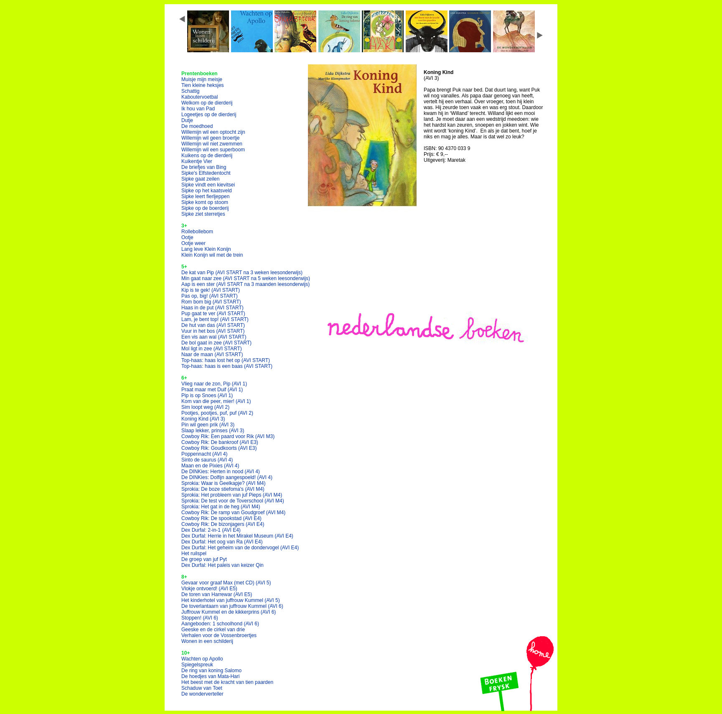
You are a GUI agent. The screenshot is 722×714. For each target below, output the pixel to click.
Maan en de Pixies (210, 466)
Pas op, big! (209, 296)
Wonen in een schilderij (207, 641)
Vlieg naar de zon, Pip (214, 384)
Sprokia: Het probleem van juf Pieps (231, 495)
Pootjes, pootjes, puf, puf (217, 413)
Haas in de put (212, 308)
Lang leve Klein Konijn (206, 249)
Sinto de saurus (207, 460)
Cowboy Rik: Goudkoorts (219, 448)
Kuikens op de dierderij (206, 155)
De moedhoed (197, 126)
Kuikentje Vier (196, 161)
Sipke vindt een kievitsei (208, 185)
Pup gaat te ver (213, 313)
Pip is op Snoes (207, 395)
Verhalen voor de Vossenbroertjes (219, 635)
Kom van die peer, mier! (216, 401)
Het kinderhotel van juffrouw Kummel (230, 600)
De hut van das (213, 325)
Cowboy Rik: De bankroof (219, 442)
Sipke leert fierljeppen (205, 196)
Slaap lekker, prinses (212, 431)
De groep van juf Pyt (204, 559)
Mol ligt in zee (211, 349)
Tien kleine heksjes (202, 85)
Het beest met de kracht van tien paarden (227, 682)
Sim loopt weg (205, 407)
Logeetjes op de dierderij (208, 114)
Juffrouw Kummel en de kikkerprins (228, 612)
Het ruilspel (193, 553)
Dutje (187, 120)
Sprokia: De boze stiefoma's (222, 489)
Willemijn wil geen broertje (210, 138)
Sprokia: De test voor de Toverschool (232, 501)
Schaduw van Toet (201, 688)
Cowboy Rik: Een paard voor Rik (228, 436)
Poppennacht (204, 454)
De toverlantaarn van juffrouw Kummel (232, 606)
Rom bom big (211, 302)
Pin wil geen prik (207, 425)
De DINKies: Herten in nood (220, 471)
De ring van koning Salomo (211, 670)
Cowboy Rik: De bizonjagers (222, 524)
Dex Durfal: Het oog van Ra (222, 542)
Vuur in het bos (213, 331)
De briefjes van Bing (203, 167)
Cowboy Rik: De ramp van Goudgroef (233, 512)
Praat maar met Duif (212, 390)
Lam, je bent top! (215, 319)
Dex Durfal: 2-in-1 (211, 530)
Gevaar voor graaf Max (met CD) (226, 583)
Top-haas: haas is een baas (226, 366)
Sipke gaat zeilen (200, 179)
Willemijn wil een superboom (213, 150)
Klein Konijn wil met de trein (212, 255)
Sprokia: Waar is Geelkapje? (223, 483)
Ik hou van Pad (198, 109)
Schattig (190, 91)
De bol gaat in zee (216, 343)
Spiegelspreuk (197, 665)
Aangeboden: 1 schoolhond (220, 624)
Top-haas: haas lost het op (225, 360)
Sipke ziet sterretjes (203, 214)
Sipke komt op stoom (204, 202)
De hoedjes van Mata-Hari (210, 676)
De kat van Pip (242, 272)
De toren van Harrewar (216, 594)
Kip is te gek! (210, 290)
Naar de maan (212, 354)
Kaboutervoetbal (199, 97)
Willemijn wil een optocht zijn (213, 132)
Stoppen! (199, 618)
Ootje (187, 237)
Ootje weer (193, 243)
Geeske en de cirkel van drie (213, 629)
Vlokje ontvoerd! (209, 589)
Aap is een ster (245, 284)
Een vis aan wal (213, 337)
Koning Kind (203, 419)
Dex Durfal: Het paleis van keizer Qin (222, 565)
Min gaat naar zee (245, 278)
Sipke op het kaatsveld (206, 191)
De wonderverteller (202, 694)
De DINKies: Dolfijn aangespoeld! (226, 477)
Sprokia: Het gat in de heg (220, 507)
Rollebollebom (197, 232)
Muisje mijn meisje (201, 79)
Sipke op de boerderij (205, 208)
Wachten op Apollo (202, 659)
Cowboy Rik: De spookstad (221, 518)
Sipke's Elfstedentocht (206, 173)
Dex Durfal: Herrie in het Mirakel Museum (237, 536)
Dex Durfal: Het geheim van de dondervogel (240, 548)
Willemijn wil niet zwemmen (211, 144)
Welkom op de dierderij (207, 103)
